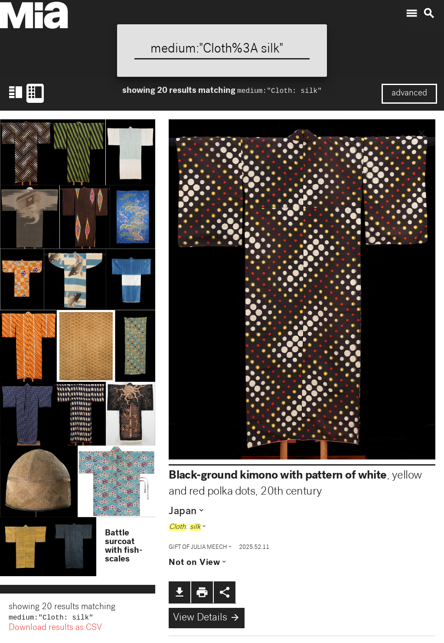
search (428, 13)
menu (411, 13)
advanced (409, 93)
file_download (179, 592)
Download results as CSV (55, 629)
